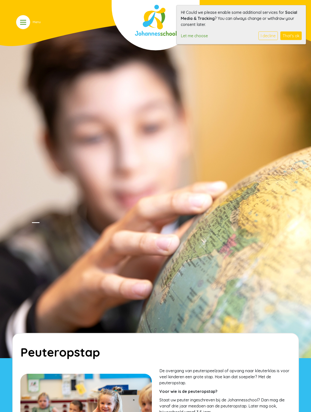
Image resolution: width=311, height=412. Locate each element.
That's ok (291, 35)
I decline (268, 35)
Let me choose (194, 35)
